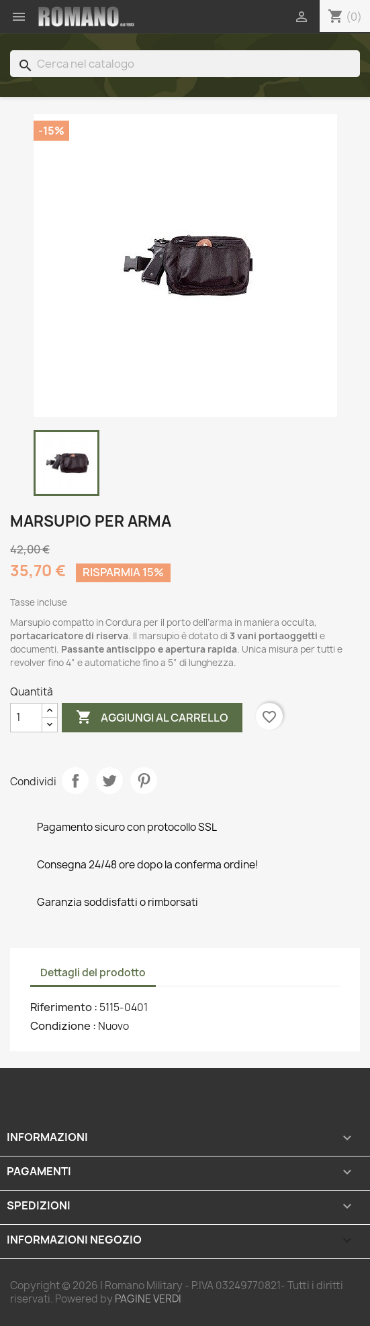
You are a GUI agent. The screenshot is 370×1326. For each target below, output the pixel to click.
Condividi (75, 780)
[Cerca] (185, 63)
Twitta (109, 780)
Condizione (61, 1026)
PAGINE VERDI (148, 1299)
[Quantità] (26, 717)
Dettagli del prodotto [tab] (93, 973)
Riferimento (62, 1007)
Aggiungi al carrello (152, 717)
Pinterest (143, 780)
